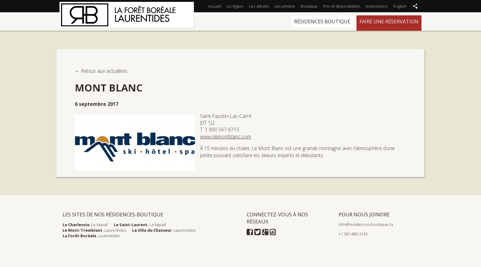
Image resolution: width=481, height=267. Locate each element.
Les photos (285, 6)
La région (235, 6)
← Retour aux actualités (101, 71)
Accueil (214, 6)
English (399, 6)
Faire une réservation (389, 21)
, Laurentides (94, 230)
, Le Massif (85, 224)
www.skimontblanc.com (225, 136)
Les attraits (259, 6)
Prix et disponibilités (341, 6)
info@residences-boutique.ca (366, 224)
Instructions (377, 6)
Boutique (309, 6)
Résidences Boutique (322, 21)
